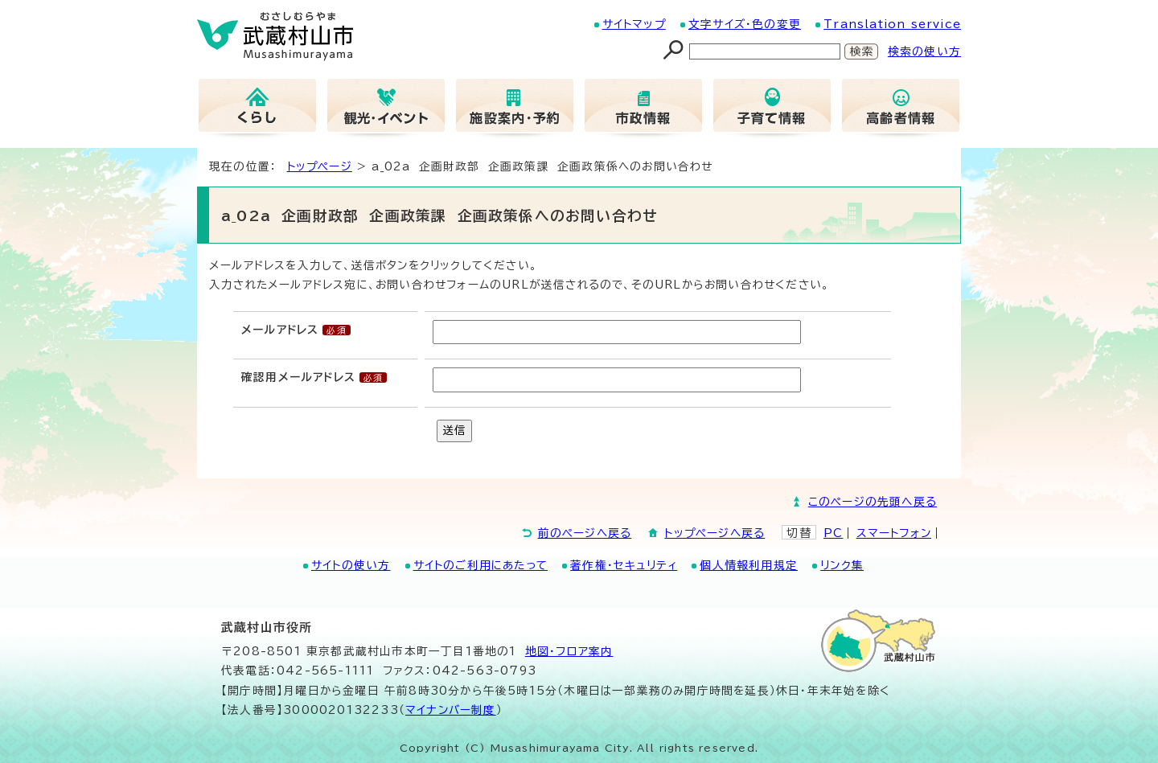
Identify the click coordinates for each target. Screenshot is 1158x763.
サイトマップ (634, 24)
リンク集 (842, 565)
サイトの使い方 (350, 565)
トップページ (319, 166)
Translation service (892, 24)
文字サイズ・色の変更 (744, 24)
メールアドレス (279, 329)
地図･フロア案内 (569, 651)
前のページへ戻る (585, 533)
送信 (454, 430)
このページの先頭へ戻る (872, 501)
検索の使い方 (924, 51)
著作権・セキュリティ (623, 565)
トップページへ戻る (714, 533)
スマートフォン (893, 533)
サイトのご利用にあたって (480, 565)
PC (833, 533)
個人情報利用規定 (749, 565)
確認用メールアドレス (298, 377)
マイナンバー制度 (450, 710)
